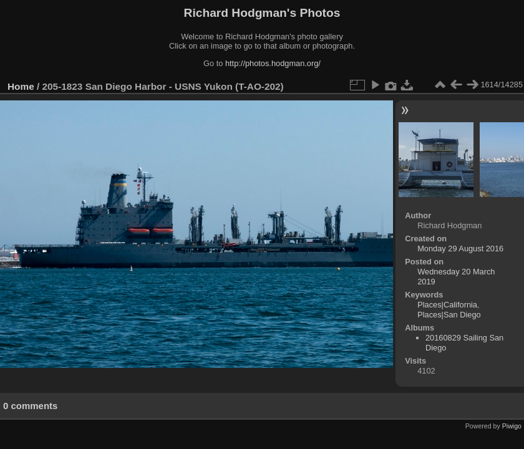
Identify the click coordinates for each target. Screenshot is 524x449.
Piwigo (512, 426)
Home (20, 86)
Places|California (447, 304)
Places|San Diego (449, 314)
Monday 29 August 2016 (460, 248)
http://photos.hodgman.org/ (273, 63)
